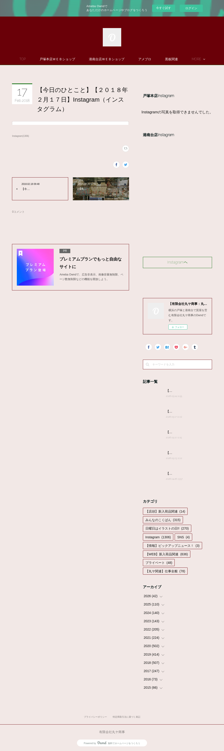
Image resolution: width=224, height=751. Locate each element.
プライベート (158, 563)
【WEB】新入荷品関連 (166, 554)
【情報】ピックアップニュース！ (172, 545)
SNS (183, 537)
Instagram (158, 537)
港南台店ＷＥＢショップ (120, 59)
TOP (36, 59)
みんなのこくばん (163, 520)
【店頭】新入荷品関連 (165, 511)
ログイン (191, 8)
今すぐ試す (163, 8)
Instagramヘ (177, 262)
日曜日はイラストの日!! (167, 528)
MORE (183, 59)
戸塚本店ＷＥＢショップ (70, 59)
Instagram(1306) (20, 136)
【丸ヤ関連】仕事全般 (165, 571)
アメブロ (158, 59)
